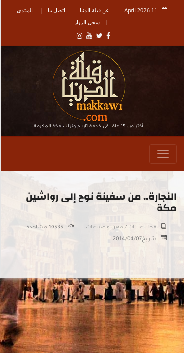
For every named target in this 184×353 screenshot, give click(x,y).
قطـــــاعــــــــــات (142, 227)
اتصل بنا (56, 10)
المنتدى (24, 10)
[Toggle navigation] (162, 154)
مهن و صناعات (104, 227)
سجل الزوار (86, 21)
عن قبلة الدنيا (94, 10)
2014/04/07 (126, 239)
